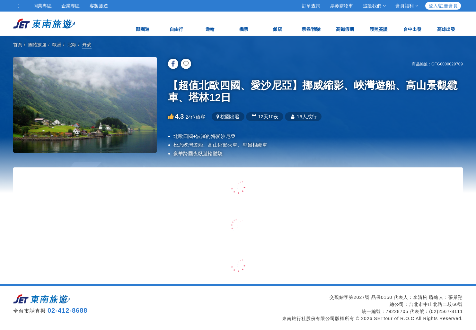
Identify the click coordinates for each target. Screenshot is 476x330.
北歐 (72, 44)
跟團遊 (142, 23)
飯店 (277, 23)
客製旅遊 (99, 5)
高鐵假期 (345, 23)
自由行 (176, 23)
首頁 (17, 44)
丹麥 (87, 44)
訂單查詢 (311, 5)
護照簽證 (379, 23)
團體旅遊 (37, 44)
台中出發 (412, 23)
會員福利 (406, 5)
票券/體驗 (311, 23)
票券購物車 (341, 5)
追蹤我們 (374, 5)
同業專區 (42, 5)
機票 (243, 23)
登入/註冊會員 (443, 5)
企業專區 (70, 5)
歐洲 (57, 44)
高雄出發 (446, 23)
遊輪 (210, 23)
